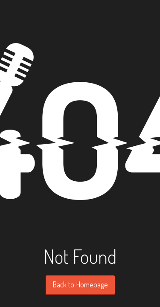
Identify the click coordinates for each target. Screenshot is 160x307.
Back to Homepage (80, 284)
